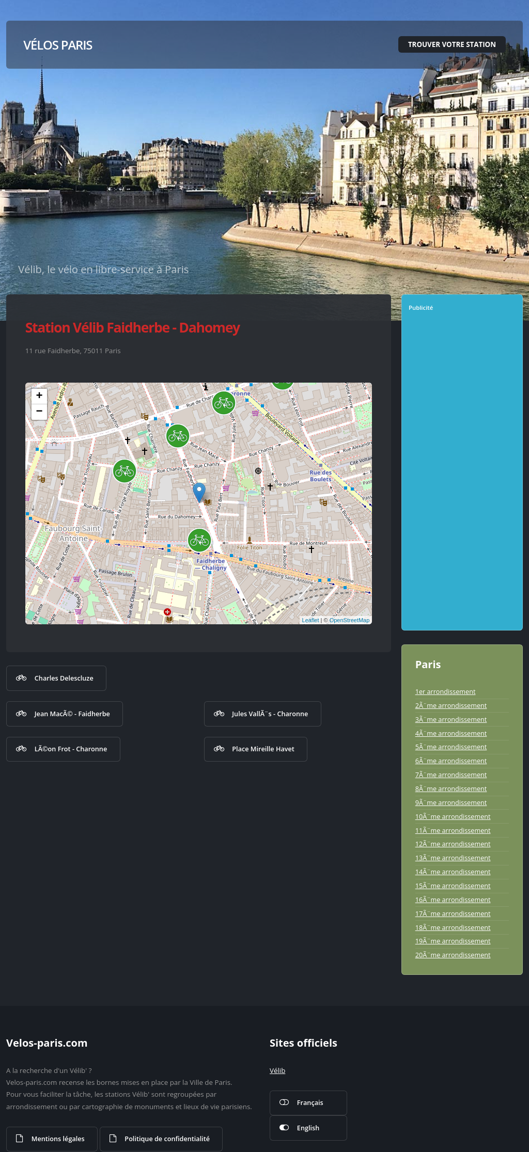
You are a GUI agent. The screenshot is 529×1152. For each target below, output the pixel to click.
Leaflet (310, 620)
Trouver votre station (452, 44)
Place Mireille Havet (263, 748)
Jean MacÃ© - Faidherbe (72, 713)
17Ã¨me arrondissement (453, 913)
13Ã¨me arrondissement (453, 857)
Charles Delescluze (64, 678)
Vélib (277, 1070)
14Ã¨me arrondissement (453, 871)
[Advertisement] (464, 474)
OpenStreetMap (350, 620)
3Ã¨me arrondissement (451, 719)
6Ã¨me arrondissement (451, 760)
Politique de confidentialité (167, 1138)
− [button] (39, 412)
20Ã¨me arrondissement (453, 954)
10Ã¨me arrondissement (453, 816)
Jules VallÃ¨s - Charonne (270, 713)
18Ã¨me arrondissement (453, 927)
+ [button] (39, 396)
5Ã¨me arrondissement (451, 746)
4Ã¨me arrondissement (451, 733)
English (308, 1127)
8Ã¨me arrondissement (451, 788)
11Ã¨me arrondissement (453, 830)
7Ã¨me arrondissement (451, 774)
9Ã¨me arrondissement (451, 802)
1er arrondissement (445, 691)
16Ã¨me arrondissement (453, 899)
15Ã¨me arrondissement (453, 885)
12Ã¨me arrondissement (453, 843)
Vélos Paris (57, 44)
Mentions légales (58, 1138)
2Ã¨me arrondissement (451, 705)
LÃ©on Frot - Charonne (71, 748)
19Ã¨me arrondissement (453, 940)
